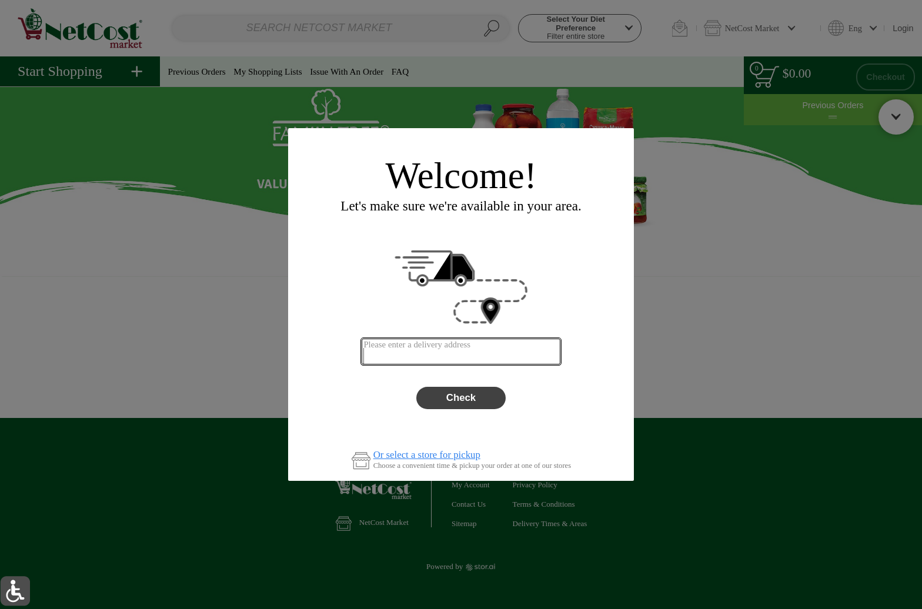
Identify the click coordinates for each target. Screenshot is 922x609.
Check (461, 397)
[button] (15, 591)
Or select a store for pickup (426, 455)
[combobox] (460, 351)
